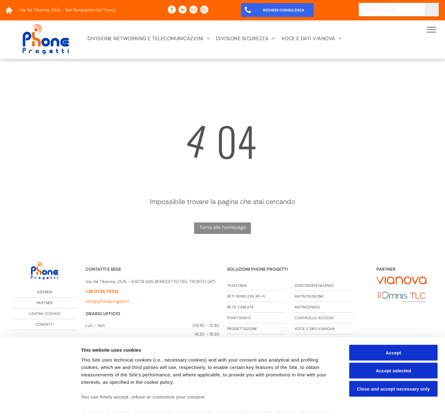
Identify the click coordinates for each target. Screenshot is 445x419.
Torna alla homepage (222, 227)
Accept (393, 323)
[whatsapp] (204, 10)
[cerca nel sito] (392, 9)
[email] (193, 10)
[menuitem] (148, 39)
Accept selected (393, 341)
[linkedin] (183, 10)
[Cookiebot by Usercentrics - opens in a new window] (40, 407)
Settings (314, 406)
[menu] (431, 30)
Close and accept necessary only (393, 359)
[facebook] (172, 10)
